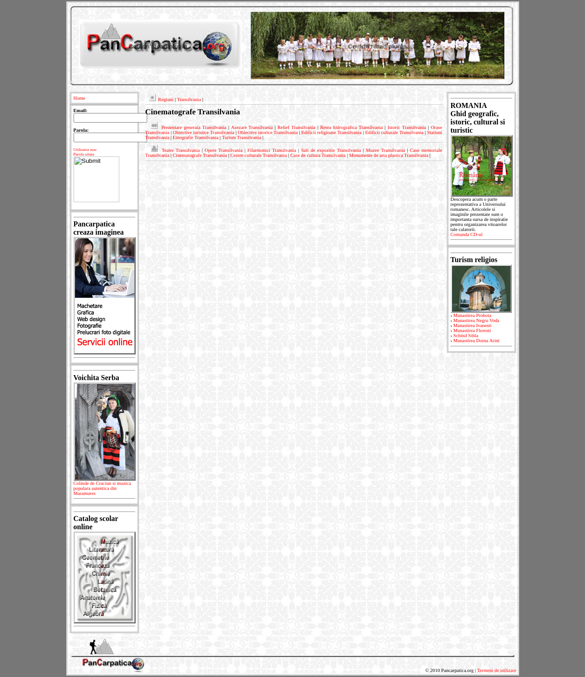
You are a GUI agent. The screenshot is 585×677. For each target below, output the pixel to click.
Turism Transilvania (241, 137)
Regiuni (166, 99)
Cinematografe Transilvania (200, 155)
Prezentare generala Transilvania (193, 127)
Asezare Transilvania (252, 127)
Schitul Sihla (466, 335)
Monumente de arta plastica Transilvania (388, 155)
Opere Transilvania (224, 150)
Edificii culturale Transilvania (394, 132)
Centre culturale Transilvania (258, 155)
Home (79, 98)
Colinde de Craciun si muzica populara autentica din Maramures (104, 490)
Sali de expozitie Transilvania (331, 150)
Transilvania (189, 99)
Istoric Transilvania (407, 127)
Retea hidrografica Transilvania (351, 127)
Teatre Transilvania (181, 150)
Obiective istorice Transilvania (268, 132)
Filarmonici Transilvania (271, 150)
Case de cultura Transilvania (318, 155)
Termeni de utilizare (496, 670)
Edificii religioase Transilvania (331, 132)
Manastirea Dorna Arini (476, 340)
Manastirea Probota (472, 315)
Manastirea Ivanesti (472, 325)
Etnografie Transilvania (195, 137)
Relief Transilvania (296, 127)
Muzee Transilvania (385, 150)
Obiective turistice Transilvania (203, 132)
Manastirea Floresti (472, 330)
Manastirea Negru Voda (476, 320)
